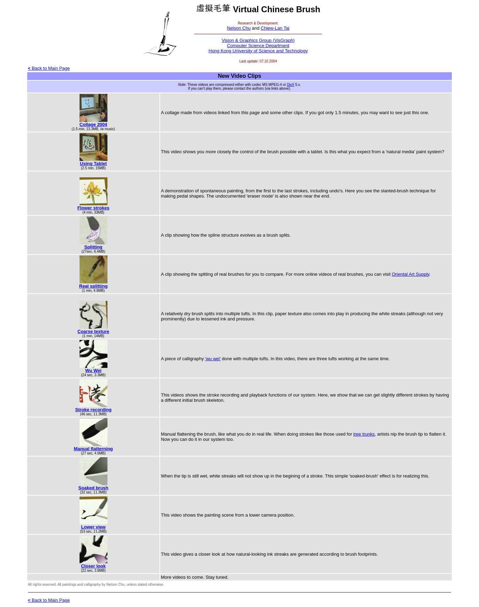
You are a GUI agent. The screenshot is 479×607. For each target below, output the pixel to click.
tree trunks (364, 434)
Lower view (93, 527)
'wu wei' (213, 358)
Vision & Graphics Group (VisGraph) (258, 40)
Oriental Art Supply (410, 274)
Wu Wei (93, 370)
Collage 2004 (93, 124)
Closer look (93, 566)
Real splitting (93, 286)
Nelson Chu (239, 28)
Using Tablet (93, 163)
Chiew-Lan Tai (275, 28)
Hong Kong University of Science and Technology (258, 50)
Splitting (93, 247)
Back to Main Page (49, 68)
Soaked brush (93, 487)
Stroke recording (93, 409)
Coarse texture (93, 331)
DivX (290, 85)
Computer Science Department (258, 45)
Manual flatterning (93, 448)
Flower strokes (93, 207)
